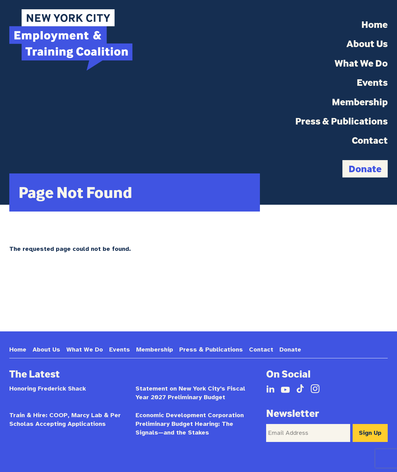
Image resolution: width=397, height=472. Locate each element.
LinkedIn (270, 388)
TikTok (300, 388)
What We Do (361, 63)
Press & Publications (341, 121)
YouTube (285, 388)
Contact (370, 140)
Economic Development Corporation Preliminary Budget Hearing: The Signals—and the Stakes (190, 423)
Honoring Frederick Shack (47, 388)
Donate (365, 169)
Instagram (315, 388)
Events (372, 82)
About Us (367, 44)
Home (374, 24)
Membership (360, 102)
